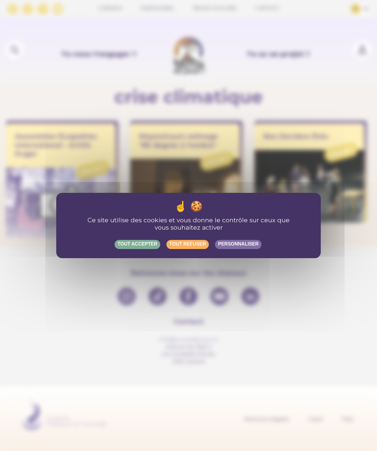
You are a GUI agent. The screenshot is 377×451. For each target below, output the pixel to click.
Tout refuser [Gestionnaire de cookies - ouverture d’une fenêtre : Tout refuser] (187, 243)
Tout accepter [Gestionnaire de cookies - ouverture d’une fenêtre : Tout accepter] (137, 243)
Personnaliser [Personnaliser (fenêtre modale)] (238, 243)
